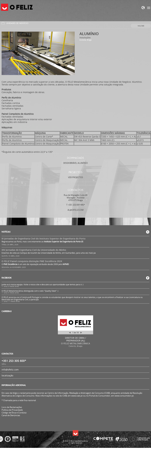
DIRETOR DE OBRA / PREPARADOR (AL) (75, 339)
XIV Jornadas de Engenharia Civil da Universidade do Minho (34, 249)
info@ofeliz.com (10, 369)
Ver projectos (75, 177)
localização (7, 375)
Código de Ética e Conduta (14, 412)
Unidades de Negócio (17, 23)
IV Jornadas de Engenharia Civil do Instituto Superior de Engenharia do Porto (44, 238)
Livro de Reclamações (12, 407)
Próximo (81, 332)
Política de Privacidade (12, 410)
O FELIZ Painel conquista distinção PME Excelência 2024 (32, 261)
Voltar (141, 26)
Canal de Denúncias (11, 415)
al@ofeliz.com (76, 209)
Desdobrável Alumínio (75, 163)
